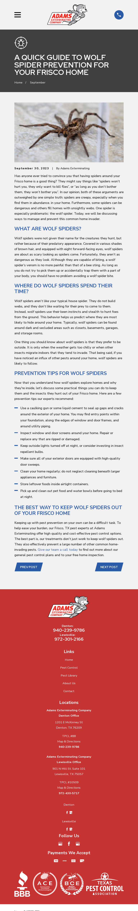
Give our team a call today (58, 549)
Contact (68, 692)
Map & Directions (68, 742)
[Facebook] (69, 844)
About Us (69, 684)
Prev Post (29, 567)
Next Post (109, 567)
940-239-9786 (69, 630)
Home (69, 660)
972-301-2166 (69, 640)
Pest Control (69, 668)
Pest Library (69, 676)
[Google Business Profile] (60, 844)
